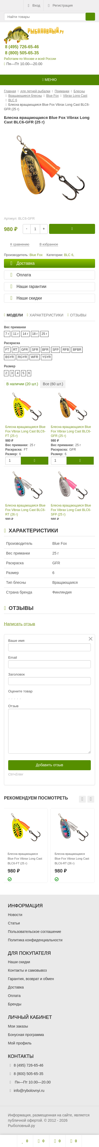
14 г (25, 334)
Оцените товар (20, 691)
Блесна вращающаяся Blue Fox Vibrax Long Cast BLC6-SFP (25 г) (71, 510)
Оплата (14, 996)
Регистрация (60, 5)
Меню (49, 80)
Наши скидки (19, 962)
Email (12, 657)
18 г (35, 334)
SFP (56, 349)
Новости (15, 915)
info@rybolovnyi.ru (29, 1090)
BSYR (9, 357)
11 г (15, 334)
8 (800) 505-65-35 (17, 53)
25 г (44, 334)
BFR (45, 349)
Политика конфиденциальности (35, 940)
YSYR (46, 357)
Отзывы (76, 315)
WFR (34, 357)
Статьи (14, 923)
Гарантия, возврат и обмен (31, 979)
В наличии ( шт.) (22, 384)
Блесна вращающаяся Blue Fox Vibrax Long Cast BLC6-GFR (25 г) (71, 431)
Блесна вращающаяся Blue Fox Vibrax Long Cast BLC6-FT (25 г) (25, 431)
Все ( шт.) (53, 384)
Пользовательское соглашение (34, 931)
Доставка (16, 987)
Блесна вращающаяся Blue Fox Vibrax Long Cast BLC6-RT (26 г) (25, 510)
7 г (7, 334)
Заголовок (16, 674)
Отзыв (13, 706)
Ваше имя (16, 641)
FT (7, 349)
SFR (35, 349)
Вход (33, 5)
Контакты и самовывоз (27, 970)
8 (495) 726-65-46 (17, 47)
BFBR (77, 349)
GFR (24, 349)
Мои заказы (18, 1026)
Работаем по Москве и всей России (30, 59)
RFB (66, 349)
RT (15, 349)
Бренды (14, 1004)
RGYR (22, 357)
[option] (25, 845)
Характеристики (45, 315)
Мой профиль (19, 1043)
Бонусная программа (26, 1035)
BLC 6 (68, 255)
